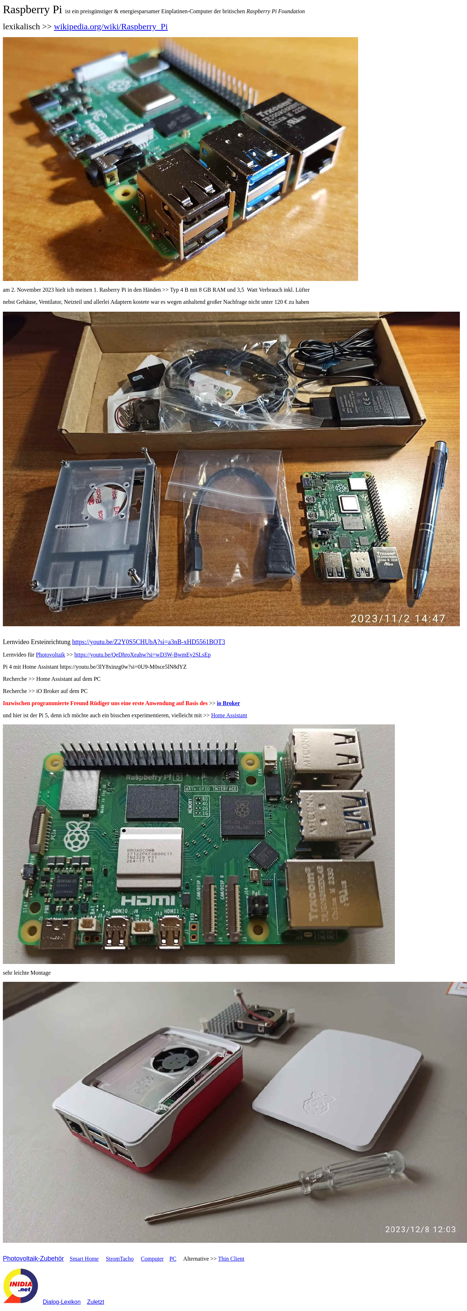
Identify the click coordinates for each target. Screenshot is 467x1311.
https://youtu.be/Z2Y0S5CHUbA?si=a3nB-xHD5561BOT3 (148, 642)
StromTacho (120, 1259)
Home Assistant (229, 715)
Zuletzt (95, 1302)
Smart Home (84, 1259)
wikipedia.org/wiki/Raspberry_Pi (111, 26)
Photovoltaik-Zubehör (33, 1258)
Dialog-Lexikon (62, 1302)
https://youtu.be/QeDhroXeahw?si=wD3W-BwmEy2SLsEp (142, 655)
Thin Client (231, 1259)
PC (172, 1259)
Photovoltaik (50, 655)
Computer (152, 1259)
